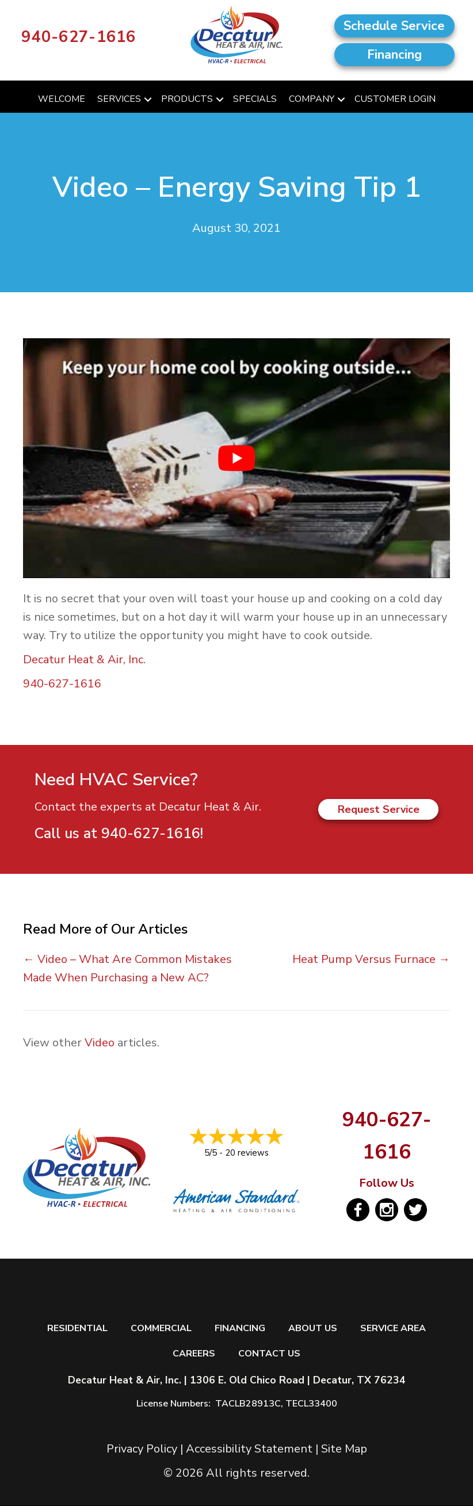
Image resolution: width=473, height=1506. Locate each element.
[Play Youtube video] (236, 458)
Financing (240, 1328)
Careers (194, 1354)
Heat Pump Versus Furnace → (371, 959)
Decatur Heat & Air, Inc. (84, 659)
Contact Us (269, 1354)
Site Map (344, 1449)
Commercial (161, 1328)
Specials (255, 99)
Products (187, 99)
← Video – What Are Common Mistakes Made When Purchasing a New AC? (127, 968)
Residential (77, 1328)
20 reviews (247, 1153)
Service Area (393, 1328)
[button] (148, 99)
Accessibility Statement (249, 1449)
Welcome (61, 99)
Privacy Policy (141, 1449)
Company (311, 99)
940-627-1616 (78, 37)
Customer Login (395, 99)
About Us (312, 1328)
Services (119, 99)
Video (100, 1042)
